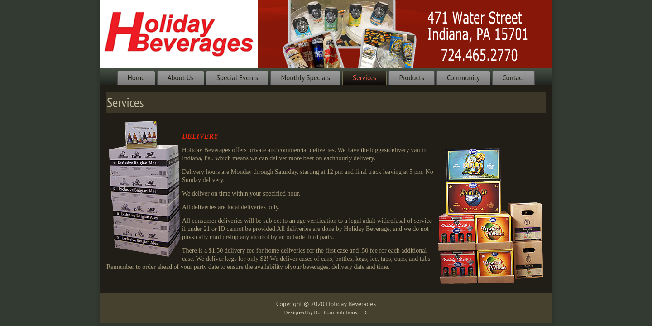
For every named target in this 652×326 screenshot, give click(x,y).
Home (136, 77)
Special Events (237, 77)
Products (411, 77)
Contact (514, 77)
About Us (181, 77)
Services (364, 77)
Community (463, 77)
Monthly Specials (305, 77)
